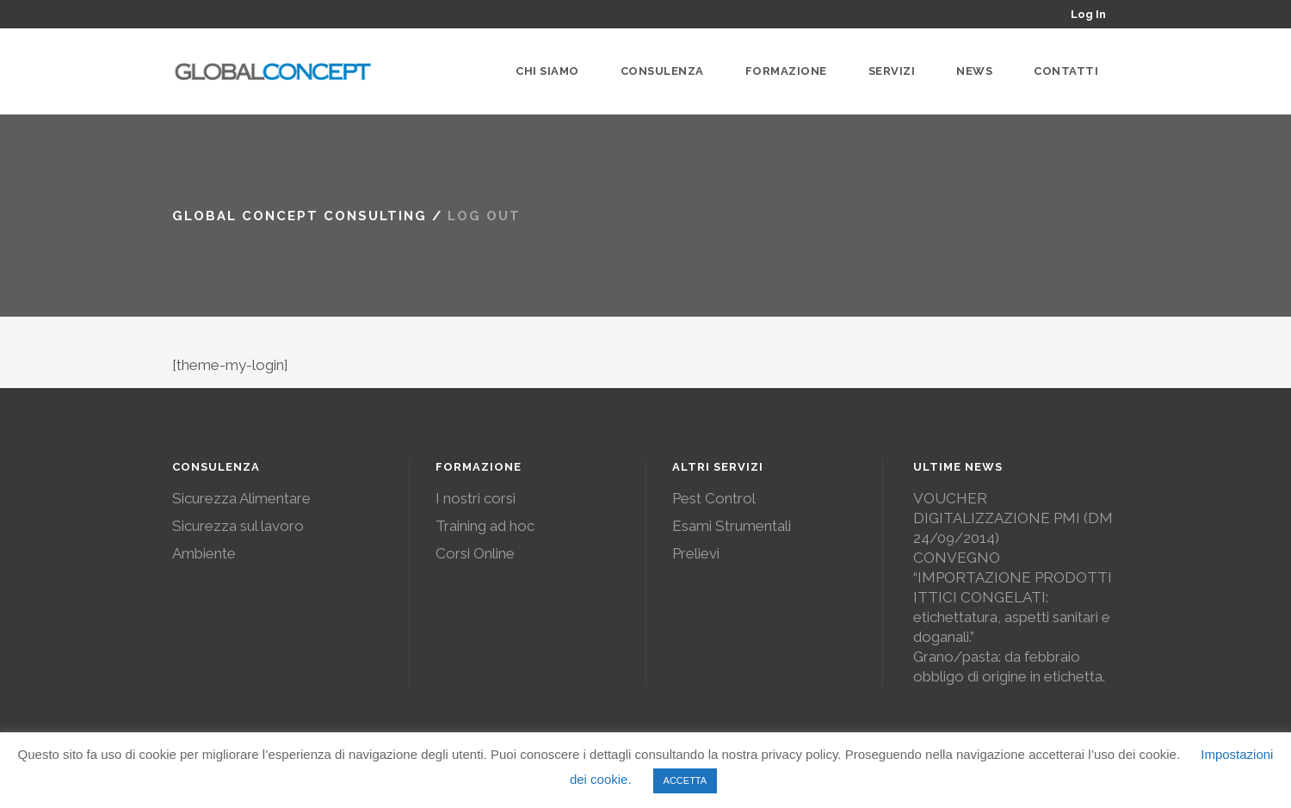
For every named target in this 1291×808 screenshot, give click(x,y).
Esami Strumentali (731, 525)
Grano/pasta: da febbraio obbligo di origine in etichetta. (1009, 666)
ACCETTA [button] (685, 780)
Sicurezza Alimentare (241, 498)
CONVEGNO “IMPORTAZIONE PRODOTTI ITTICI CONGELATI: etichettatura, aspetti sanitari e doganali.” (1012, 597)
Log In (1088, 14)
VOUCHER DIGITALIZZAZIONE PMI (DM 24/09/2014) (1013, 518)
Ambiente (204, 553)
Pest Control (714, 498)
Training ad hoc (484, 525)
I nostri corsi (475, 498)
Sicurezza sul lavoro (238, 525)
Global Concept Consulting (299, 216)
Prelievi (696, 553)
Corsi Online (475, 553)
